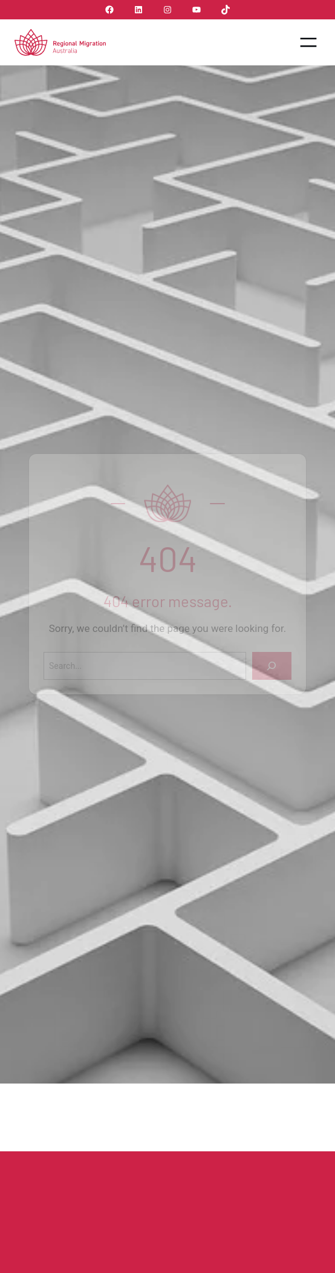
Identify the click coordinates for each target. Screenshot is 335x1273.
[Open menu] (308, 42)
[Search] (271, 666)
